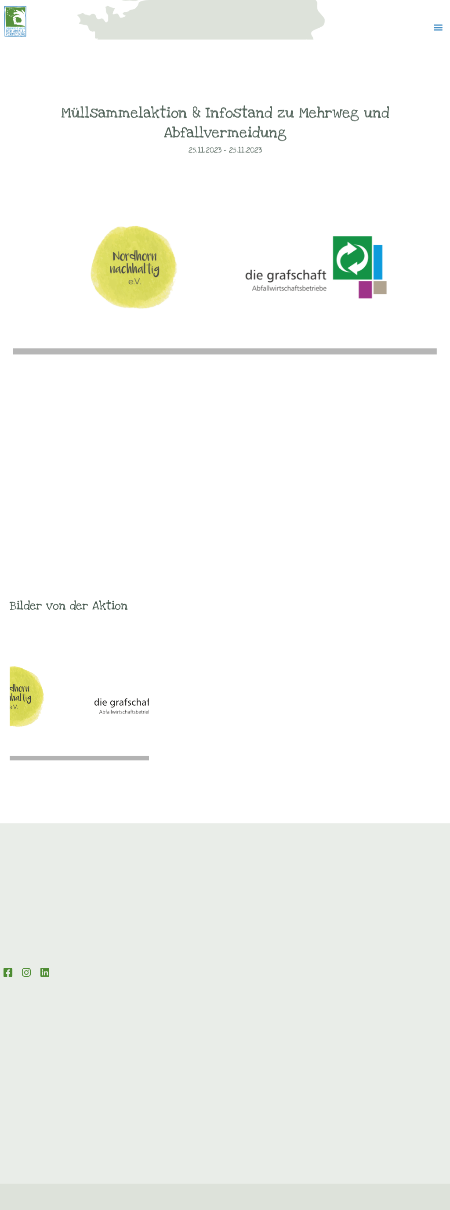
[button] (438, 32)
